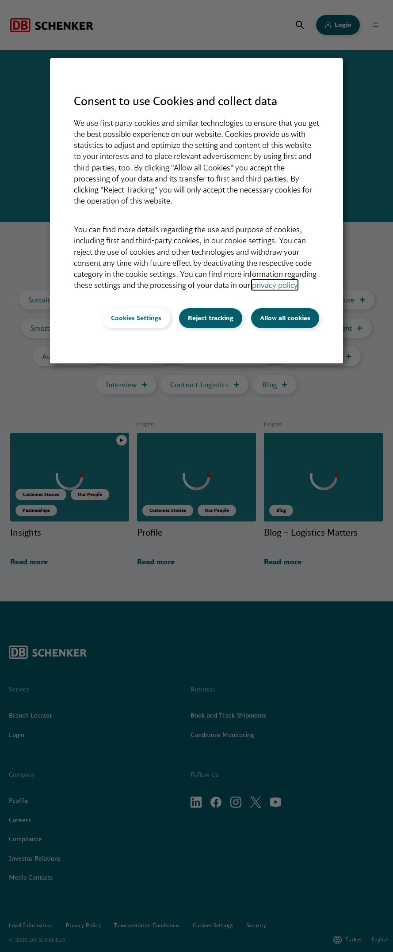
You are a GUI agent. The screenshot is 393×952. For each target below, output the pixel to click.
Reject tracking (210, 318)
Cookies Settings (136, 318)
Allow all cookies (285, 318)
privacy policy (275, 285)
